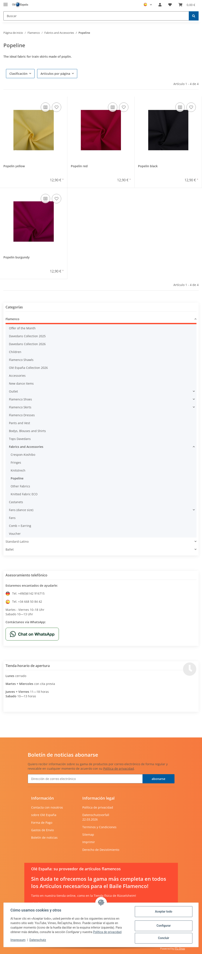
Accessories (17, 376)
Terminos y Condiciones (99, 827)
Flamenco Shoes (20, 399)
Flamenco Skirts (20, 407)
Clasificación (18, 74)
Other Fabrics (20, 486)
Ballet (10, 549)
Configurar (164, 925)
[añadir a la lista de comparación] (45, 107)
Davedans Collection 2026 (27, 344)
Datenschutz (37, 940)
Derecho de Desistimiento (100, 850)
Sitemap (88, 834)
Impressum (17, 940)
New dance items (21, 383)
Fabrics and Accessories (26, 447)
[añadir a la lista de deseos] (56, 107)
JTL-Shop (180, 948)
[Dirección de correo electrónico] (85, 778)
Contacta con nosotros (47, 807)
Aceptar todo (163, 911)
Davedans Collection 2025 (27, 336)
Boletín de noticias (44, 837)
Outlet (13, 391)
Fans (12, 518)
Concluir (163, 938)
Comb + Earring (20, 526)
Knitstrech (18, 470)
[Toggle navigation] (5, 2)
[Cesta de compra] (187, 4)
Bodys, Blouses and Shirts (27, 431)
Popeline (17, 478)
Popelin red (79, 166)
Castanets (16, 502)
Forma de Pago (41, 823)
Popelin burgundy (16, 257)
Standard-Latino (17, 541)
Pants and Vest (19, 423)
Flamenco (12, 319)
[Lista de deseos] (170, 4)
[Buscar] (96, 16)
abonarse (158, 779)
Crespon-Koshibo (23, 455)
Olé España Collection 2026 (28, 368)
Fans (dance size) (21, 510)
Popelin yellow (14, 166)
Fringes (16, 462)
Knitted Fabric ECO (24, 494)
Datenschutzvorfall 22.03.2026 (95, 817)
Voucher (15, 534)
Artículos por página (55, 74)
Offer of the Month (22, 328)
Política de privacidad (118, 768)
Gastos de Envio (42, 830)
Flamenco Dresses (22, 415)
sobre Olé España (43, 815)
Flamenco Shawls (21, 360)
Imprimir (88, 842)
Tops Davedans (20, 439)
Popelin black (148, 166)
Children (15, 352)
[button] (160, 4)
